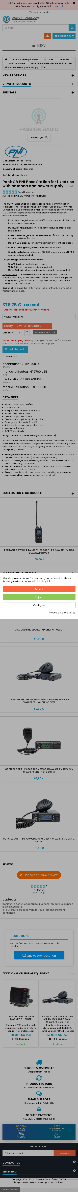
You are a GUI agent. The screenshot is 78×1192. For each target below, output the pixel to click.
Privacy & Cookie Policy (62, 612)
